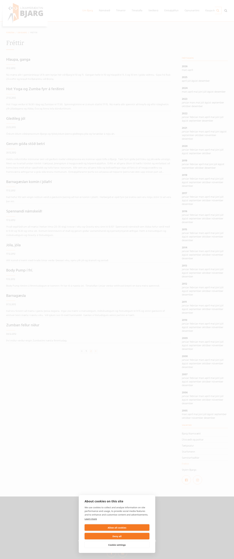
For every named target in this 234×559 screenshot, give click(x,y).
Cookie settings (117, 544)
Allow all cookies (100, 536)
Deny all (133, 536)
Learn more (91, 527)
